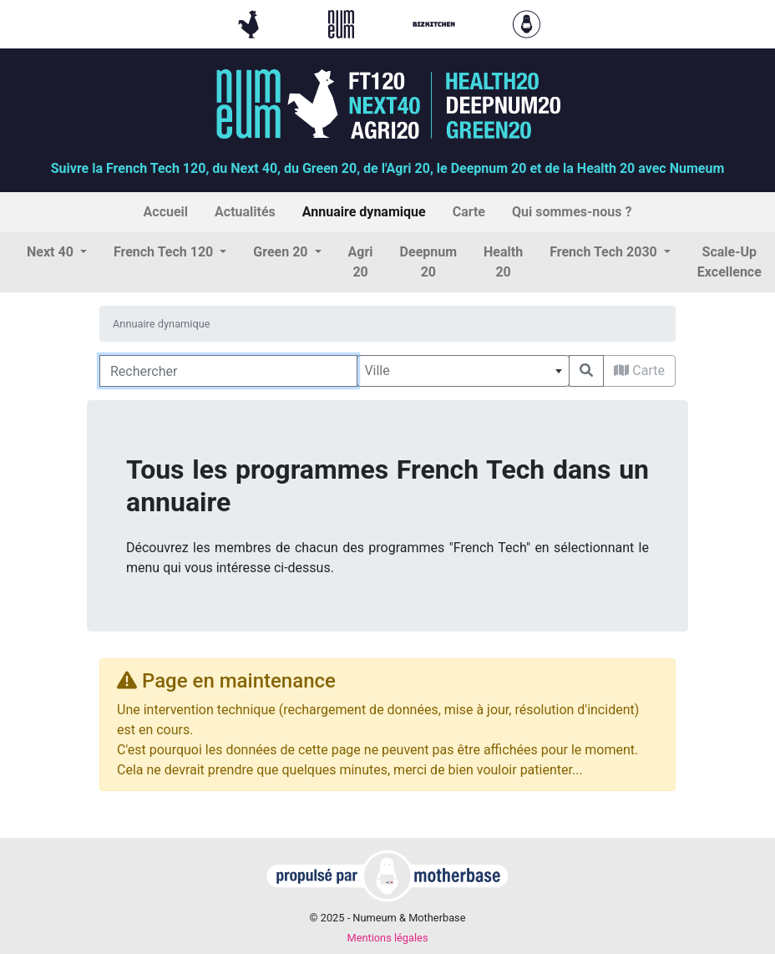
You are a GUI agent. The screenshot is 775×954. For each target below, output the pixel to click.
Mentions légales (387, 937)
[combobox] (463, 371)
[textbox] (463, 371)
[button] (57, 252)
